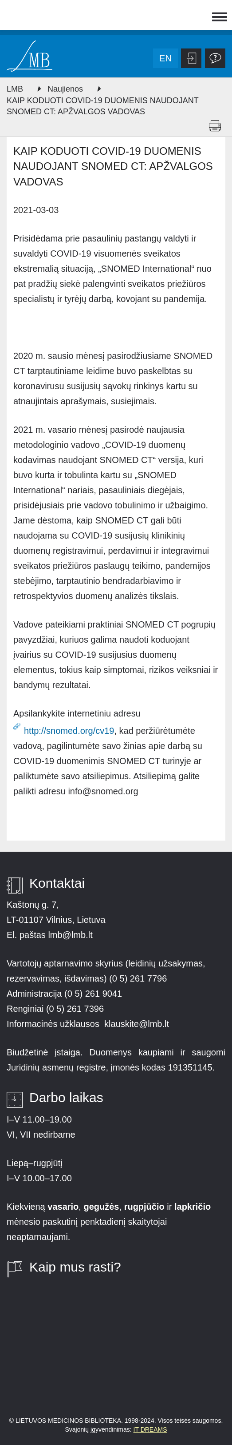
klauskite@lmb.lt (137, 1024)
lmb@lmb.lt (70, 935)
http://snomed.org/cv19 (69, 731)
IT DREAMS (150, 1429)
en (165, 58)
